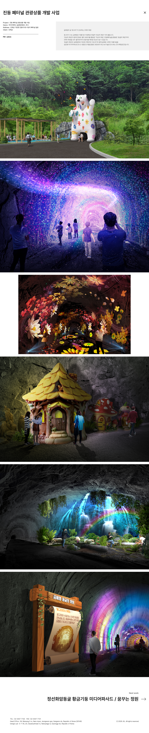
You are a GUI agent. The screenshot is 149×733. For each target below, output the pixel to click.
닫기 (145, 13)
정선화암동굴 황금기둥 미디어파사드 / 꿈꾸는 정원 (92, 699)
